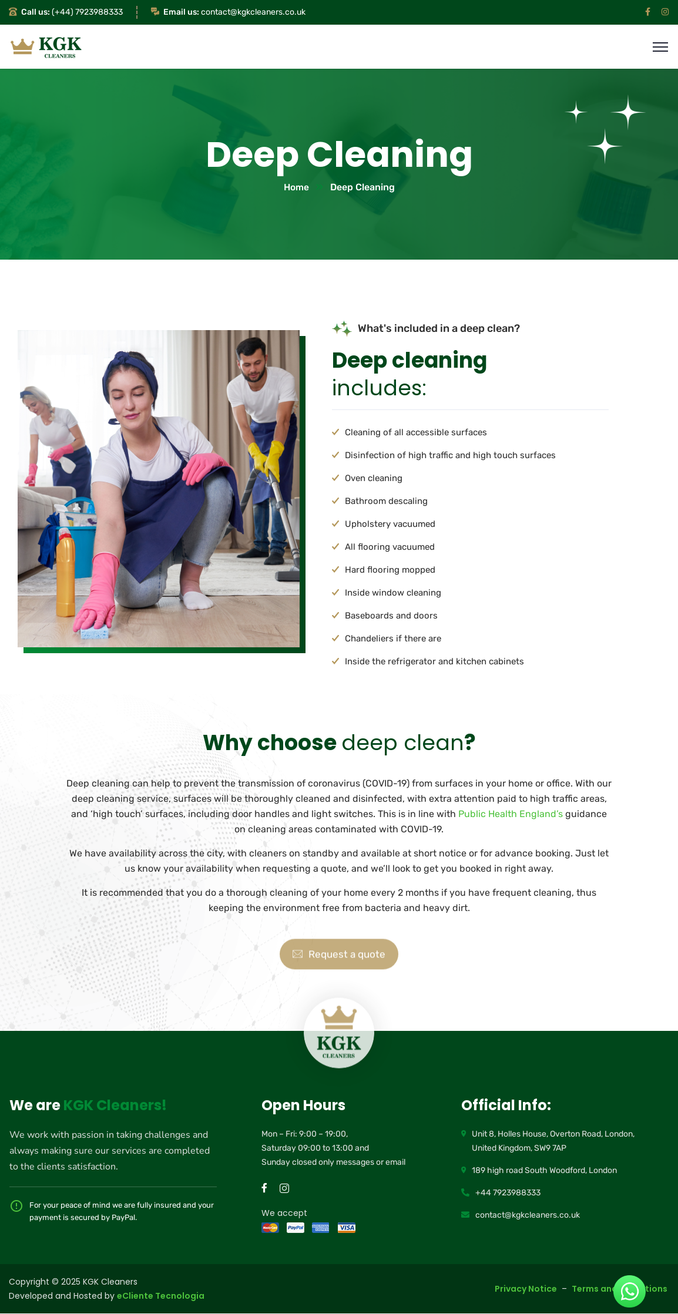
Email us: (181, 12)
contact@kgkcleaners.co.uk (253, 12)
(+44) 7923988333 (87, 12)
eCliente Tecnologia (160, 1296)
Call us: (35, 12)
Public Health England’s (510, 814)
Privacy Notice (526, 1289)
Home (296, 187)
